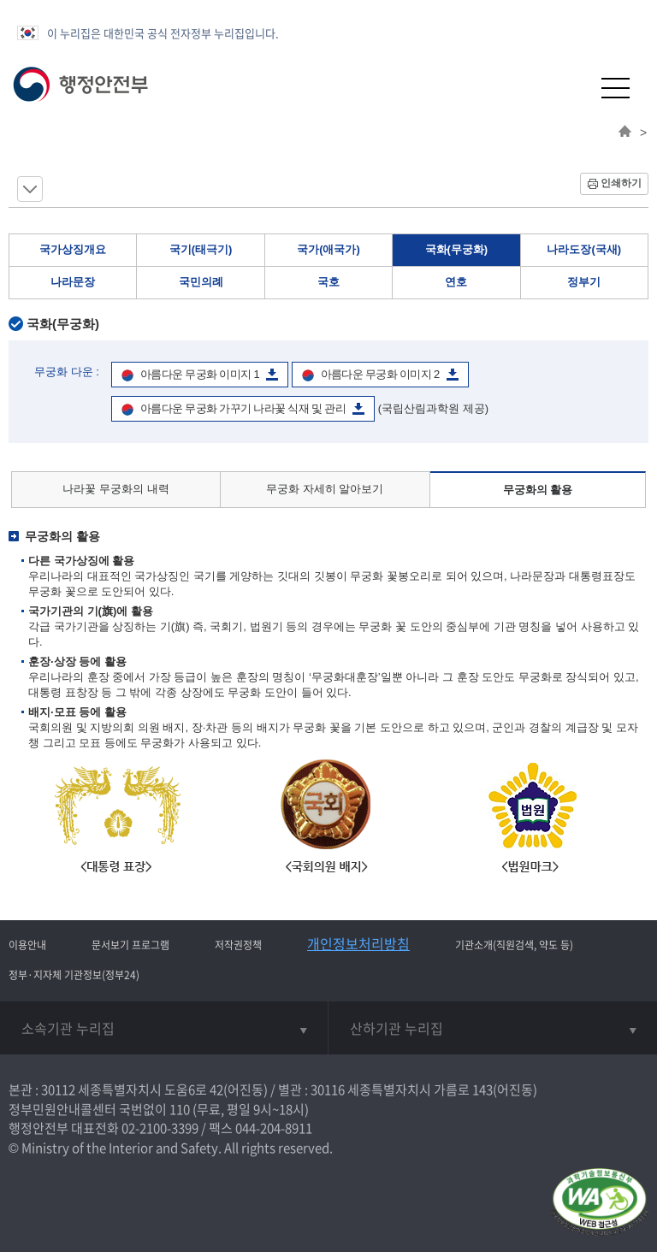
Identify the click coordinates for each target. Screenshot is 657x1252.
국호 (328, 281)
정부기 (584, 281)
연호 (456, 281)
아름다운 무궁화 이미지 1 (199, 374)
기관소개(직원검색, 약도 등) (514, 945)
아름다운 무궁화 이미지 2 (380, 374)
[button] (573, 87)
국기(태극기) (201, 249)
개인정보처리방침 (358, 943)
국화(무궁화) (456, 249)
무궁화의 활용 (538, 489)
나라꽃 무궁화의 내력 (115, 488)
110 (179, 1109)
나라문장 (72, 281)
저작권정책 (238, 945)
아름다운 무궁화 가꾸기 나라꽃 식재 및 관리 (243, 408)
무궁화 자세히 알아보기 (324, 488)
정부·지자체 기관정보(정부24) (74, 975)
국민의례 (201, 281)
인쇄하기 (621, 183)
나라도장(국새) (584, 249)
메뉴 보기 (30, 189)
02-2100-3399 (159, 1128)
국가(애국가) (328, 249)
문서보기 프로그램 (130, 945)
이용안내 (27, 945)
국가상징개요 (72, 249)
